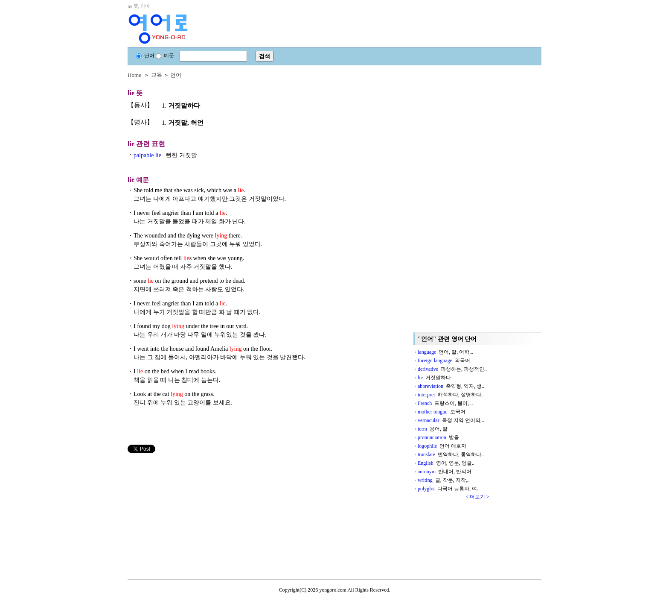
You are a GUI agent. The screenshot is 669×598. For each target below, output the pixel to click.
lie (434, 378)
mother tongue (441, 412)
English (446, 463)
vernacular (451, 420)
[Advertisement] (192, 513)
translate (451, 454)
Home (134, 75)
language (445, 352)
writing (444, 480)
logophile (442, 446)
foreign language (444, 360)
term (433, 429)
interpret (451, 395)
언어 (175, 75)
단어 (145, 56)
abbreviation (451, 386)
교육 (156, 75)
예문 (165, 56)
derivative (452, 369)
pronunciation (438, 437)
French (445, 403)
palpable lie (165, 155)
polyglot (449, 489)
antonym (444, 472)
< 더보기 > (477, 497)
